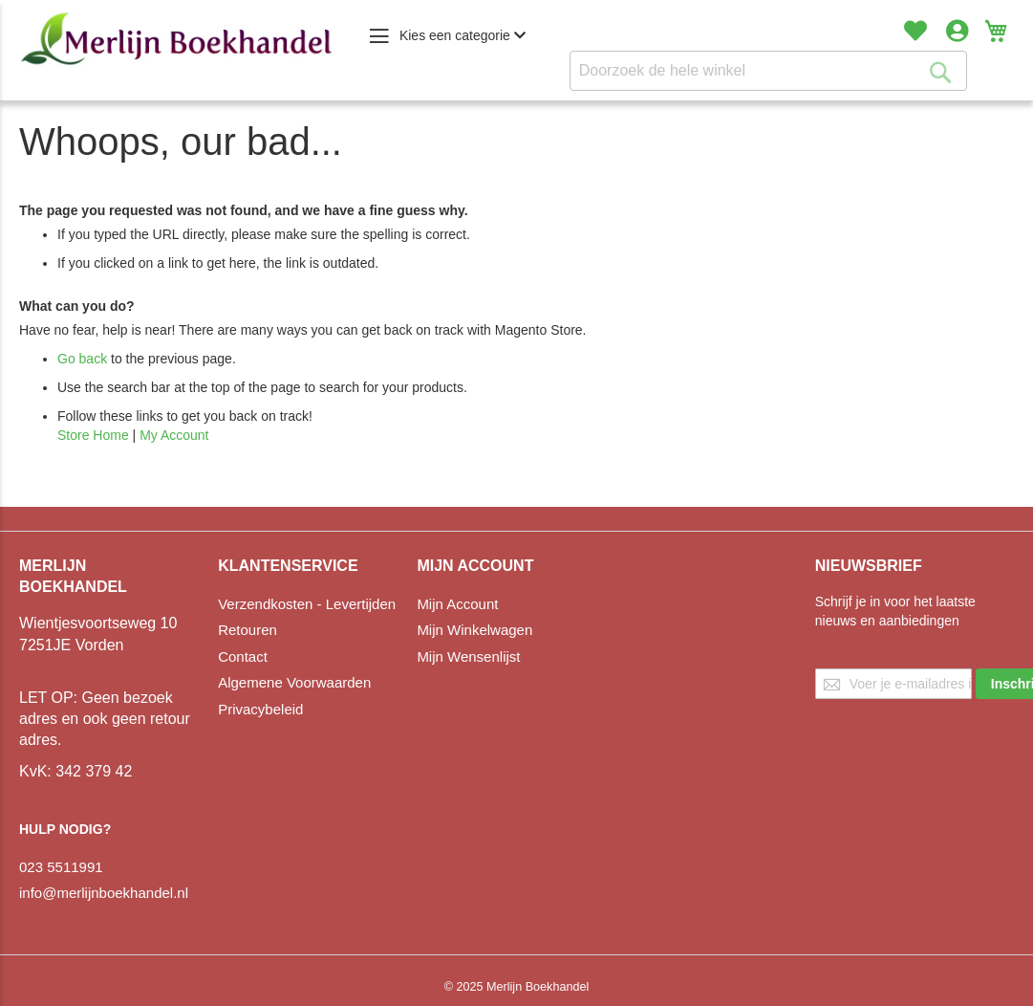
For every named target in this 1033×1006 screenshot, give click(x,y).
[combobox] (768, 71)
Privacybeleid (260, 709)
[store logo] (176, 39)
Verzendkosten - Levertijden (307, 604)
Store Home (93, 435)
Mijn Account (457, 604)
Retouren (247, 630)
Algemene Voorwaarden (294, 682)
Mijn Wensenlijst (468, 656)
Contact (243, 656)
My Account (174, 435)
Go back (82, 358)
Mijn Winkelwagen (474, 630)
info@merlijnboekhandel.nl (103, 893)
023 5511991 (61, 867)
